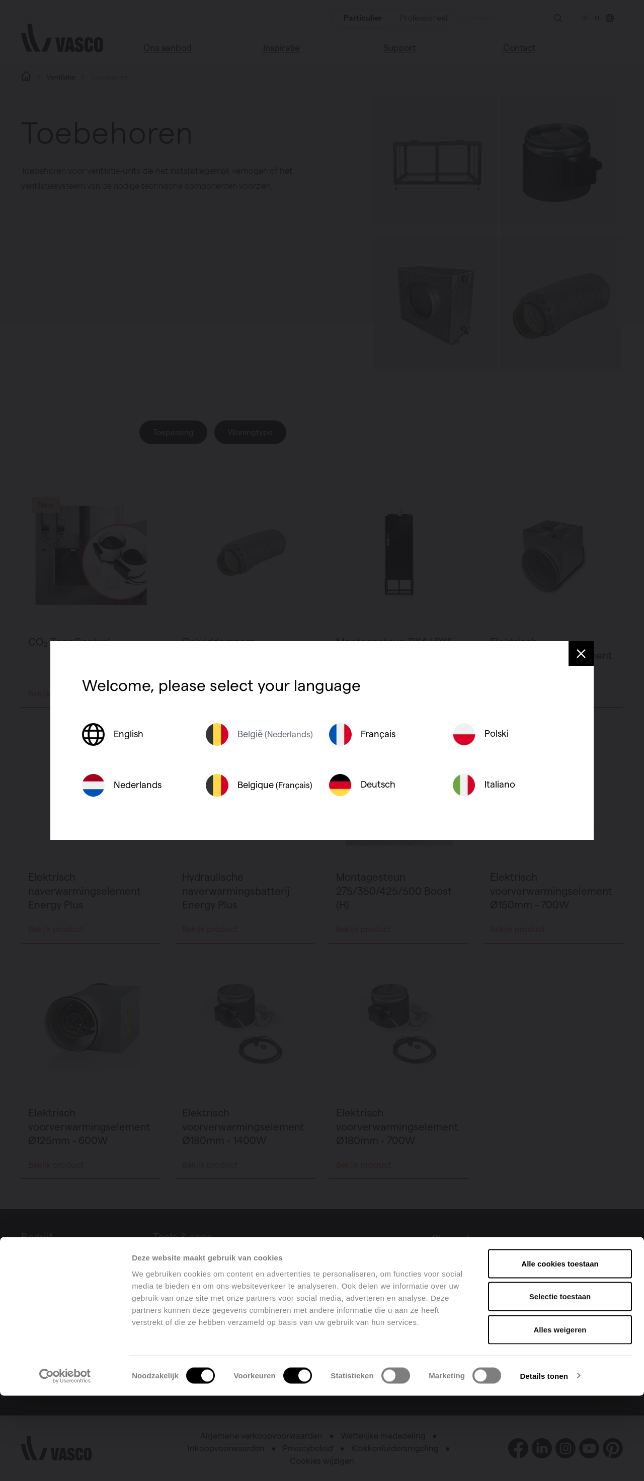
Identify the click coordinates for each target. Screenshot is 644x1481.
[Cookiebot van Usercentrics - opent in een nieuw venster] (65, 1461)
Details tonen (544, 1461)
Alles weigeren (559, 1415)
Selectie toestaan (560, 1382)
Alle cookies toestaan (559, 1349)
